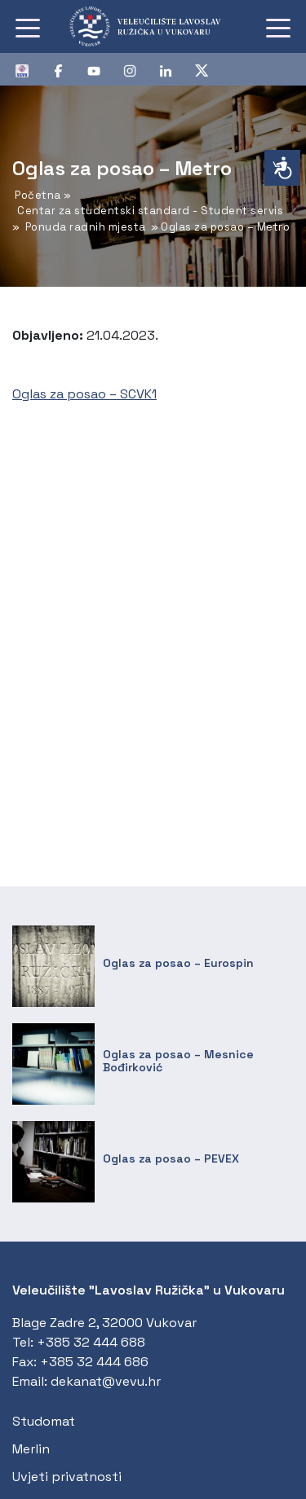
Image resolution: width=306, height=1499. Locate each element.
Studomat (43, 1421)
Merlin (31, 1448)
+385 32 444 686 (94, 1361)
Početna (38, 195)
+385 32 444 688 (91, 1342)
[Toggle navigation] (27, 27)
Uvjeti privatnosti (67, 1476)
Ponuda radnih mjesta (85, 227)
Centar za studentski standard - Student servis (150, 211)
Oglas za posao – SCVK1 (84, 393)
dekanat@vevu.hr (106, 1381)
